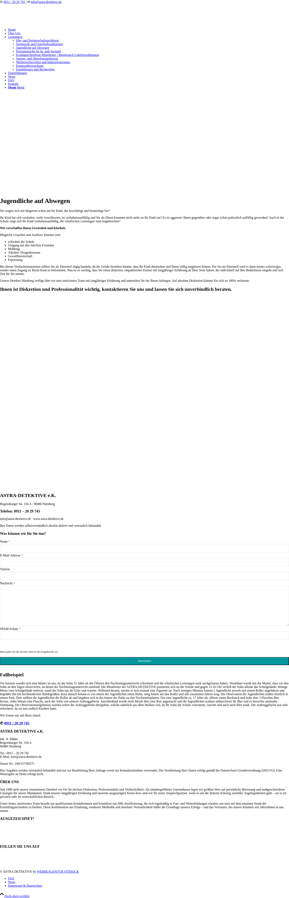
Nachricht (7, 583)
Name (5, 541)
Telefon (5, 569)
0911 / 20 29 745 (14, 2)
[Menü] (16, 87)
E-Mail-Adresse (11, 555)
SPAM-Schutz (10, 629)
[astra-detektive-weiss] (30, 22)
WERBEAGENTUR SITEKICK (58, 871)
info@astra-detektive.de (46, 2)
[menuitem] (148, 30)
